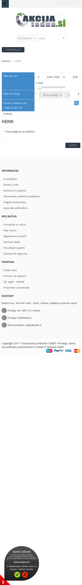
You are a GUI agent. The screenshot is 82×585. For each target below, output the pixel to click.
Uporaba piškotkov (15, 208)
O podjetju (9, 179)
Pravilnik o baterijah (15, 287)
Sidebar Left (13, 49)
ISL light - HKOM (13, 281)
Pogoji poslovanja (14, 202)
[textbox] (51, 38)
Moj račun (9, 230)
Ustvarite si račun (14, 224)
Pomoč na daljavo (14, 276)
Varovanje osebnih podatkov (21, 196)
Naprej (73, 145)
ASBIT (60, 347)
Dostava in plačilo (14, 190)
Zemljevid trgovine (14, 253)
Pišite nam (9, 270)
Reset (7, 113)
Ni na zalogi (50, 95)
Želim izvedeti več (21, 562)
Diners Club (10, 184)
